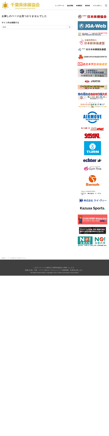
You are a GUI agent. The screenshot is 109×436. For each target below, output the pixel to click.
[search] (69, 27)
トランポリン (97, 5)
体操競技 (79, 5)
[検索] (106, 5)
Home (4, 258)
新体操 (87, 5)
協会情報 (70, 5)
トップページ (59, 5)
